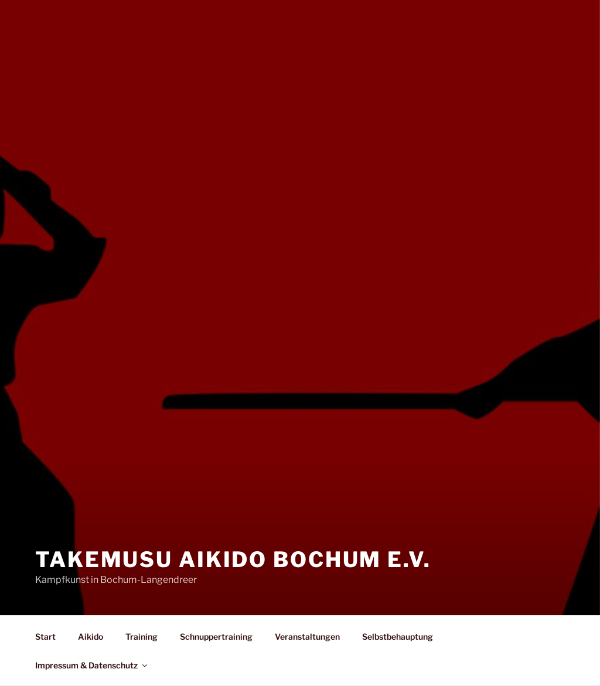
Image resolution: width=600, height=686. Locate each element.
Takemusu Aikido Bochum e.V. (233, 559)
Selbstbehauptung (397, 636)
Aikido (90, 636)
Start (45, 636)
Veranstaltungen (307, 636)
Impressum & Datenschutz (92, 665)
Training (141, 636)
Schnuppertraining (216, 636)
